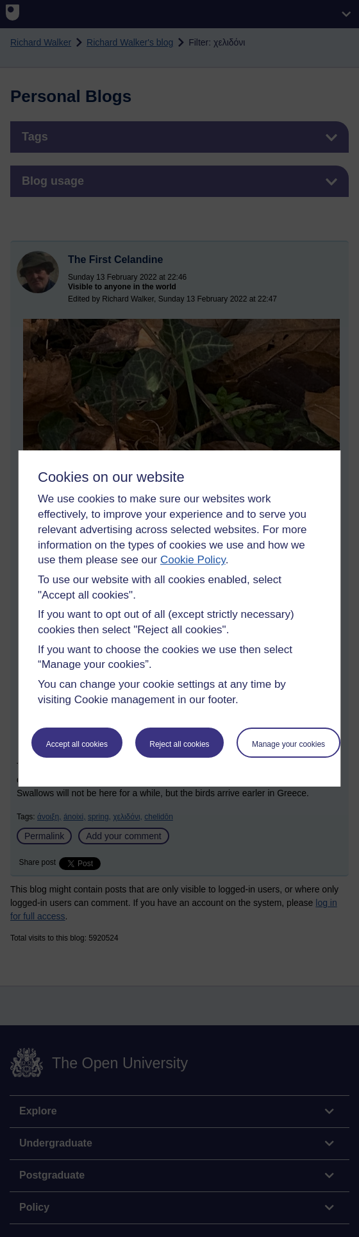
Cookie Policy (193, 560)
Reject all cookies (179, 744)
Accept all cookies (77, 744)
